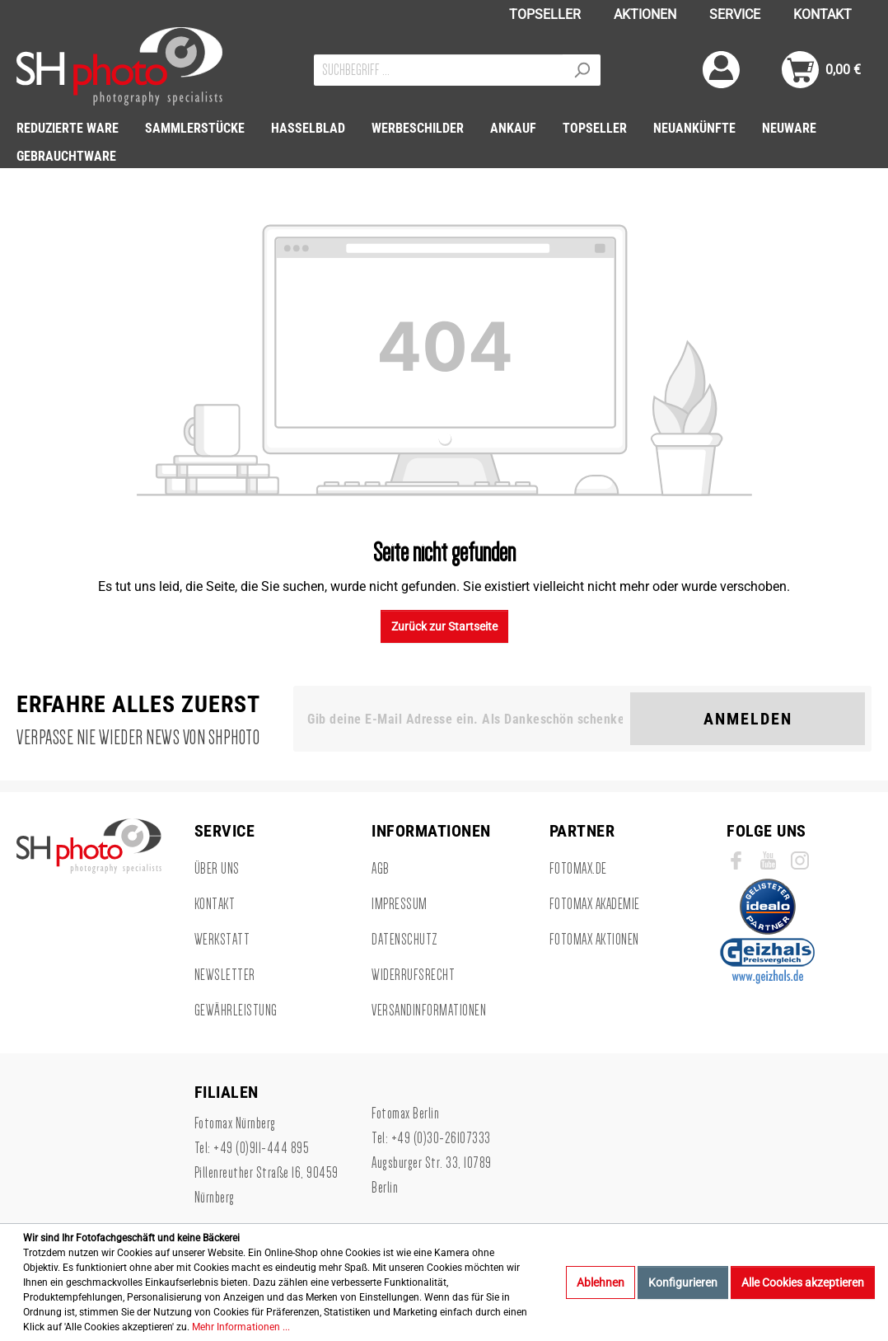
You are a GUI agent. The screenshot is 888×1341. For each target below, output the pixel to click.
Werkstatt (222, 939)
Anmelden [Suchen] (747, 719)
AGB (381, 868)
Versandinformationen (429, 1010)
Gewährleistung (236, 1010)
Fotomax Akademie (594, 904)
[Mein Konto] (721, 70)
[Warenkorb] (821, 70)
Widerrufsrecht (413, 975)
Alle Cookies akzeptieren (802, 1282)
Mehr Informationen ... (241, 1327)
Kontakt (215, 904)
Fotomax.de (578, 868)
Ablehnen (600, 1282)
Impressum (400, 904)
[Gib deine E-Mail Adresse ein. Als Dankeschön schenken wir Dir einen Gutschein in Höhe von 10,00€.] (465, 718)
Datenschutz (405, 939)
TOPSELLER (545, 14)
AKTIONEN (645, 14)
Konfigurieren (682, 1282)
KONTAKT (822, 14)
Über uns (217, 868)
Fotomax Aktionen (594, 939)
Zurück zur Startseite (444, 626)
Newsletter (224, 975)
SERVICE (734, 14)
